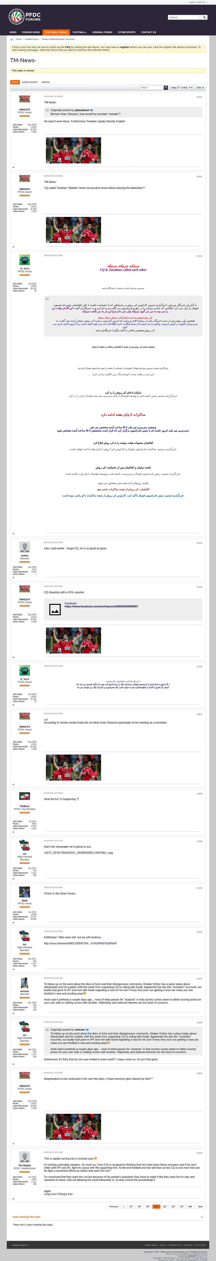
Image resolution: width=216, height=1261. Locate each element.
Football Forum (56, 32)
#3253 (199, 1022)
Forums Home (31, 32)
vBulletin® (192, 1256)
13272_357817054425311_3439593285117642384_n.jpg (78, 852)
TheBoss (25, 806)
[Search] (184, 17)
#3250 (199, 888)
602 (190, 1206)
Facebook (70, 603)
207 (148, 1206)
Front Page (151, 1245)
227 (165, 1206)
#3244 (199, 543)
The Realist (24, 1165)
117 (131, 1206)
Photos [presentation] (45, 82)
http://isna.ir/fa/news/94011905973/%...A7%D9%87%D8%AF (80, 943)
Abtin (25, 900)
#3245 (199, 587)
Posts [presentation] (15, 82)
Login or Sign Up (198, 2)
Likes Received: (20, 129)
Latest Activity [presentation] (30, 82)
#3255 (199, 1153)
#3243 (199, 256)
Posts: (16, 127)
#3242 (199, 176)
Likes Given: (19, 132)
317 (182, 1206)
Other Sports (127, 32)
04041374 (24, 109)
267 (173, 1206)
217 (156, 1206)
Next (200, 1206)
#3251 (199, 932)
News (13, 32)
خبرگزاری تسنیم (157, 305)
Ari (24, 853)
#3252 (199, 979)
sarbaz (24, 555)
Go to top (201, 1245)
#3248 (199, 794)
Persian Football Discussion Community (58, 39)
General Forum (102, 32)
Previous (114, 1206)
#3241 (199, 97)
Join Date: (18, 125)
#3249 (199, 841)
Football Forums (31, 39)
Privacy (188, 1245)
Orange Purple (20, 1245)
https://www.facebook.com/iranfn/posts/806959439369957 (101, 606)
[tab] (15, 82)
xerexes (24, 991)
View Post (91, 110)
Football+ (80, 32)
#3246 (199, 666)
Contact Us (148, 32)
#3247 (199, 714)
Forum (19, 39)
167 (139, 1206)
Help (162, 1245)
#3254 (199, 1073)
